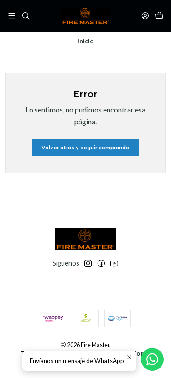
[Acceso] (145, 16)
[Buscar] (25, 16)
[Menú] (11, 16)
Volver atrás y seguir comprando (85, 147)
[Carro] (159, 16)
